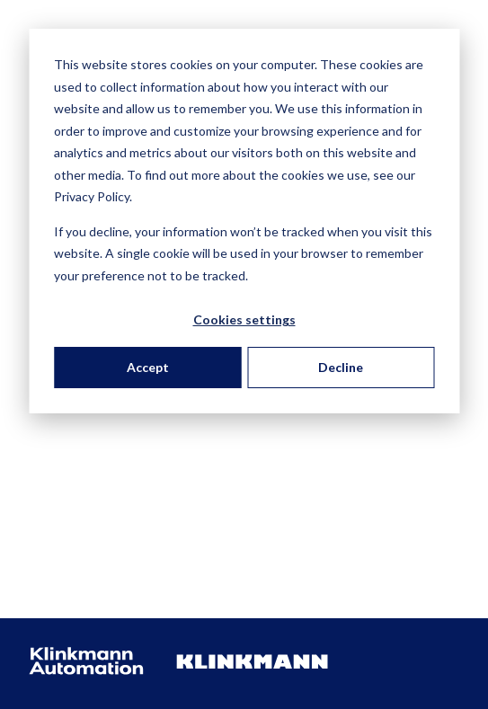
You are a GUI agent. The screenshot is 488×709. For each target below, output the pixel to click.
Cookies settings (244, 319)
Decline (340, 367)
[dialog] (244, 221)
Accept (148, 367)
